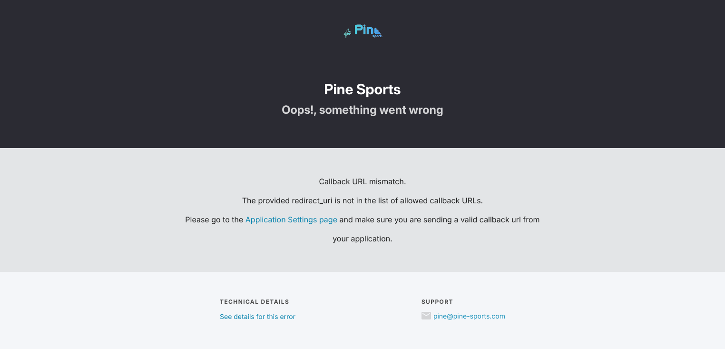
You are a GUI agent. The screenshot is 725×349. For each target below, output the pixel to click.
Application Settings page (291, 219)
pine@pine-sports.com (469, 316)
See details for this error (257, 317)
